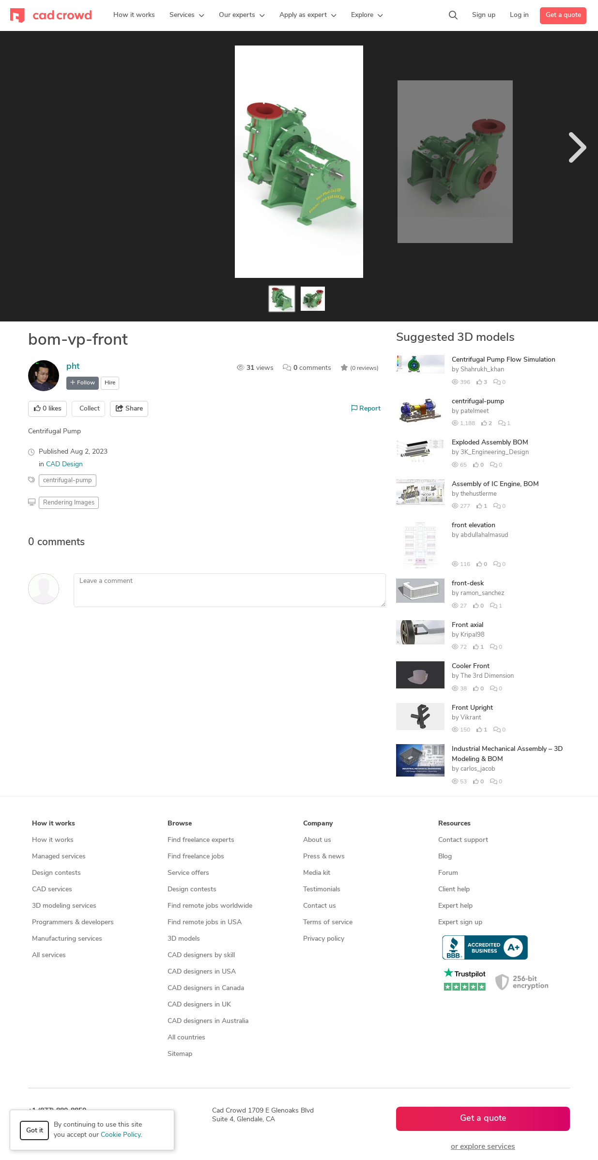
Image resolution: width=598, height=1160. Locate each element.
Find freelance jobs (196, 856)
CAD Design (64, 464)
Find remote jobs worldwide (210, 906)
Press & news (324, 856)
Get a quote (563, 15)
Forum (448, 873)
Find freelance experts (201, 840)
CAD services (52, 889)
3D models (184, 939)
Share (129, 408)
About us (317, 840)
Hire (110, 383)
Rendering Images (68, 503)
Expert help (455, 906)
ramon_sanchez (482, 593)
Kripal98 (472, 635)
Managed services (59, 856)
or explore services (483, 1147)
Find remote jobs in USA (205, 922)
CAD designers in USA (202, 972)
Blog (445, 856)
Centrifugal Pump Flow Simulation (503, 360)
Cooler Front (471, 666)
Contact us (319, 906)
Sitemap (180, 1054)
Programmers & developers (73, 922)
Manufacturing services (67, 939)
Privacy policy (323, 939)
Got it (34, 1130)
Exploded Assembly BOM (490, 442)
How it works (53, 840)
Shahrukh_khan (482, 369)
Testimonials (321, 889)
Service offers (188, 873)
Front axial (467, 625)
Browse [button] (180, 823)
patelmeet (474, 411)
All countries (186, 1037)
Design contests (56, 873)
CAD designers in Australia (208, 1021)
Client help (454, 889)
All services (49, 955)
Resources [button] (454, 823)
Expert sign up (460, 922)
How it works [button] (53, 823)
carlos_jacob (477, 769)
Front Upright (472, 708)
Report (366, 408)
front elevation (473, 525)
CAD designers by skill (201, 955)
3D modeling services (64, 906)
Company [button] (318, 823)
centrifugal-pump (478, 401)
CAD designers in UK (199, 1004)
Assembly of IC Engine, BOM (495, 484)
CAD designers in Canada (206, 988)
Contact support (463, 840)
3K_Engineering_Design (494, 452)
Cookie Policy (120, 1135)
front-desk (468, 583)
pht (72, 366)
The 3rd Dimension (487, 676)
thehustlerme (478, 494)
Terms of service (328, 922)
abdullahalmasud (484, 535)
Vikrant (470, 718)
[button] (187, 15)
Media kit (316, 873)
